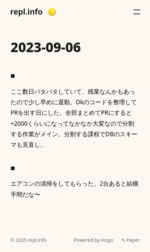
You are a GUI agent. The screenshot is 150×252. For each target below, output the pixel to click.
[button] (52, 12)
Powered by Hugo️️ (93, 240)
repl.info (26, 11)
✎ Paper (130, 240)
